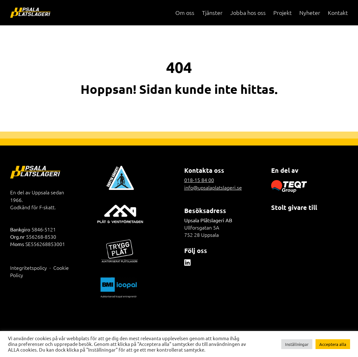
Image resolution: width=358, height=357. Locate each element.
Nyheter (309, 12)
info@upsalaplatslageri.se (213, 187)
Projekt (282, 12)
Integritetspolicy (28, 267)
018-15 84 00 (199, 179)
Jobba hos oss (248, 12)
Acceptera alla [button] (332, 344)
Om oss (184, 12)
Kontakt (338, 12)
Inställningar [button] (297, 344)
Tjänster (212, 12)
